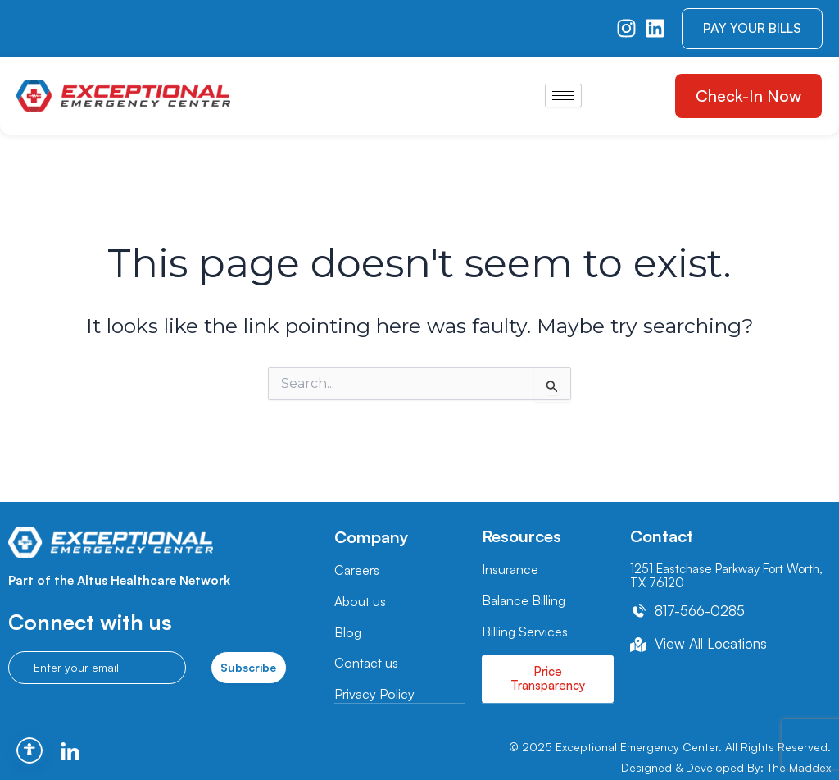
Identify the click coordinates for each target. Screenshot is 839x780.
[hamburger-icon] (563, 95)
